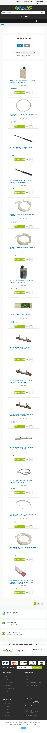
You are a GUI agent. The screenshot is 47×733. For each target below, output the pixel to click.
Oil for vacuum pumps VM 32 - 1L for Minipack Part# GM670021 (21, 281)
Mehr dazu (23, 730)
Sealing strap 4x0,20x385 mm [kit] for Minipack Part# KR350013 (22, 481)
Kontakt (6, 692)
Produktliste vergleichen (32, 685)
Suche (27, 676)
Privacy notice (8, 685)
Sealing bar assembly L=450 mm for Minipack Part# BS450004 (21, 381)
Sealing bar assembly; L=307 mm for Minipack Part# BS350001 (21, 414)
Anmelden (39, 3)
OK (23, 728)
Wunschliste (7, 715)
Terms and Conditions (10, 688)
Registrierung (39, 1)
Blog (27, 679)
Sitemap (6, 676)
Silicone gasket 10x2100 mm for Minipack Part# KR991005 (23, 548)
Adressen (7, 709)
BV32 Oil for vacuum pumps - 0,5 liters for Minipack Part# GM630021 (23, 81)
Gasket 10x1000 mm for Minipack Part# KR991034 (22, 214)
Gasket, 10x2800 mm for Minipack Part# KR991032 (22, 248)
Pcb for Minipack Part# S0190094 (20, 314)
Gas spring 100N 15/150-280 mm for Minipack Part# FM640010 (21, 148)
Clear (26, 45)
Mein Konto (7, 703)
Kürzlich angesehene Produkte (33, 682)
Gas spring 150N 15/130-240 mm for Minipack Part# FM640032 (21, 181)
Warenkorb (7, 712)
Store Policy (7, 679)
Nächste (42, 603)
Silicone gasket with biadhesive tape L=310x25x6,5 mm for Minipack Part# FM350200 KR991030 (21, 582)
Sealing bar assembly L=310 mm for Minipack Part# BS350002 (21, 348)
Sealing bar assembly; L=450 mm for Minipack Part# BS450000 (21, 448)
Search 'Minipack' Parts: (23, 38)
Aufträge (7, 706)
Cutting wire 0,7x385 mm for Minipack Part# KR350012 (22, 114)
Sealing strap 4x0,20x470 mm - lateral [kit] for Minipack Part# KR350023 (23, 514)
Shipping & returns (9, 682)
